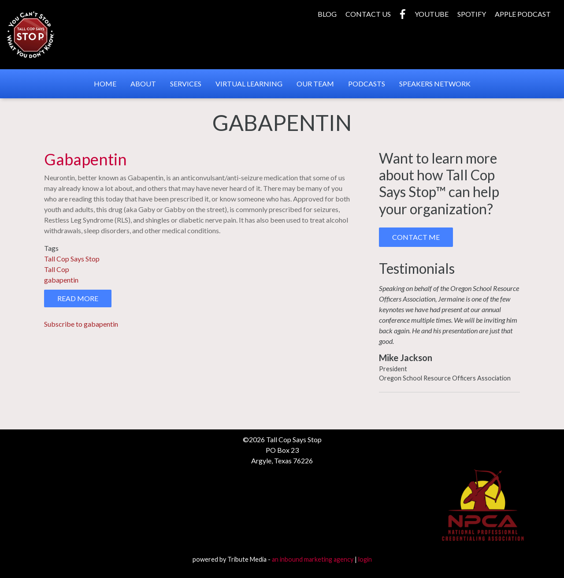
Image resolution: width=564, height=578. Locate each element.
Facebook (402, 14)
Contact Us (368, 14)
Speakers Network (435, 83)
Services (185, 83)
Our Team (315, 83)
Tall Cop (56, 269)
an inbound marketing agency (312, 559)
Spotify (471, 14)
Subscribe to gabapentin (81, 324)
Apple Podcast (523, 14)
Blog (327, 14)
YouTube (432, 14)
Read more (84, 300)
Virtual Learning (248, 83)
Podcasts (366, 83)
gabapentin (61, 280)
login (365, 559)
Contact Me (416, 237)
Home (105, 83)
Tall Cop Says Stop (72, 258)
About (143, 83)
